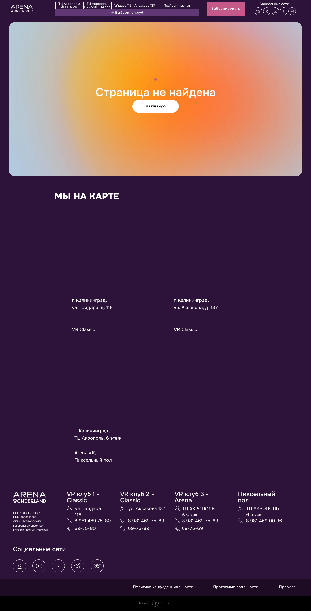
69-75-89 (138, 528)
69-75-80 (85, 528)
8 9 (249, 521)
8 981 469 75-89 (146, 521)
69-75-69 (192, 528)
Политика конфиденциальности (163, 587)
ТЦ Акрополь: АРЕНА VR (69, 5)
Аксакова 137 (144, 5)
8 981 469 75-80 (92, 521)
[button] (292, 11)
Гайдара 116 (122, 5)
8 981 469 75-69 (200, 521)
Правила (287, 587)
